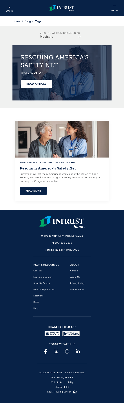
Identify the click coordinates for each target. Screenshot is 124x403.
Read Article (36, 84)
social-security (43, 162)
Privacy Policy (77, 283)
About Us (75, 277)
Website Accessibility (62, 382)
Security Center (41, 283)
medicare (26, 162)
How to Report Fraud (44, 289)
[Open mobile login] (9, 8)
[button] (114, 8)
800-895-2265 (62, 242)
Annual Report (77, 289)
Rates (36, 302)
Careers (74, 270)
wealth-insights (65, 162)
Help (36, 308)
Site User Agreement (62, 377)
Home (16, 21)
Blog (28, 21)
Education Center (42, 277)
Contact (37, 270)
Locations (38, 295)
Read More (33, 191)
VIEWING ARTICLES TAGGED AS (60, 33)
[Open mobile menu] (115, 8)
